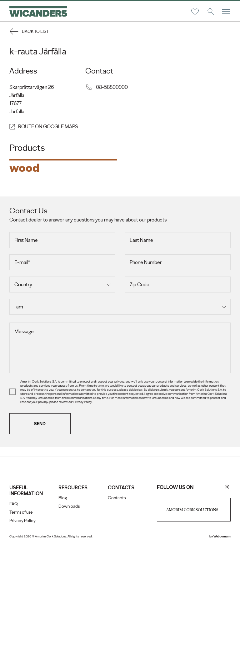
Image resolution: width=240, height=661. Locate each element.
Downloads (69, 619)
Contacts (117, 611)
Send (40, 537)
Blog (62, 611)
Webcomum (222, 650)
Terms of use (21, 625)
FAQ (13, 617)
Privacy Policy (22, 634)
